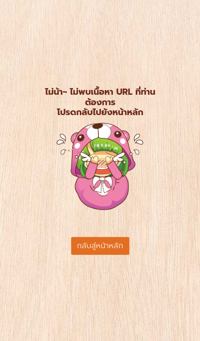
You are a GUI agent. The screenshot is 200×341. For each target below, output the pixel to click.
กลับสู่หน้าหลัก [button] (100, 245)
